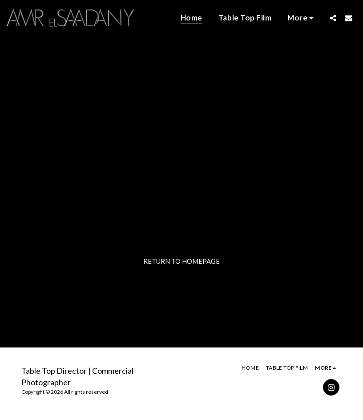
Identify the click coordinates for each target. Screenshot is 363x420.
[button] (333, 18)
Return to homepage (181, 261)
